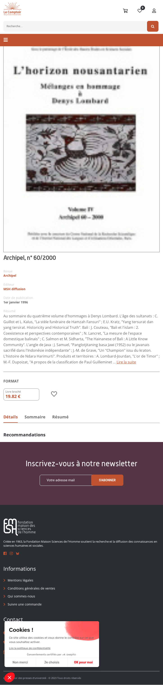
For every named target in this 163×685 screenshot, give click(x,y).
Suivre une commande (25, 604)
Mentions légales (20, 580)
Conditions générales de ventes (31, 588)
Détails (10, 417)
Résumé (61, 417)
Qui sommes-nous (21, 596)
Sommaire (36, 417)
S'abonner (107, 480)
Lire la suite (126, 362)
